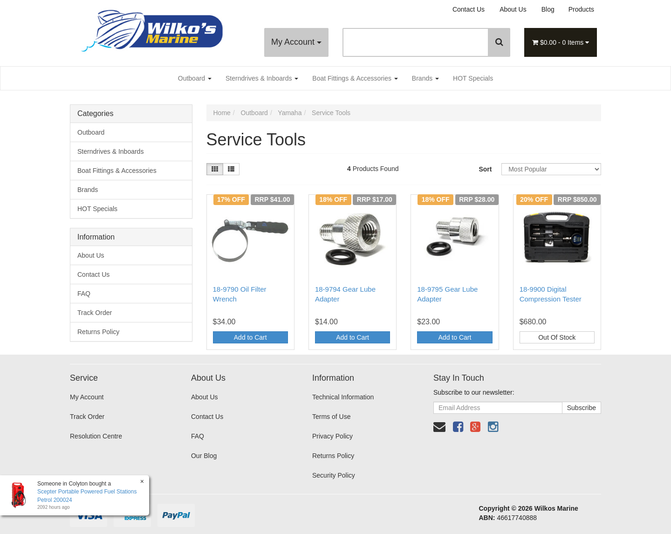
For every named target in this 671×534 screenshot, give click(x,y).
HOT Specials (473, 78)
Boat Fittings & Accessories (355, 78)
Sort (485, 169)
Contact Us (468, 9)
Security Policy (333, 475)
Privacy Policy (332, 436)
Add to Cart (250, 337)
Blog (548, 9)
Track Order (94, 312)
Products (581, 9)
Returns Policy (98, 331)
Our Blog (204, 455)
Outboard (195, 78)
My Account (296, 42)
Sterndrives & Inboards (262, 78)
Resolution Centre (96, 436)
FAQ (83, 293)
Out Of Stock (556, 337)
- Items (560, 42)
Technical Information (343, 397)
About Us (513, 9)
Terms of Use (331, 416)
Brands (425, 78)
